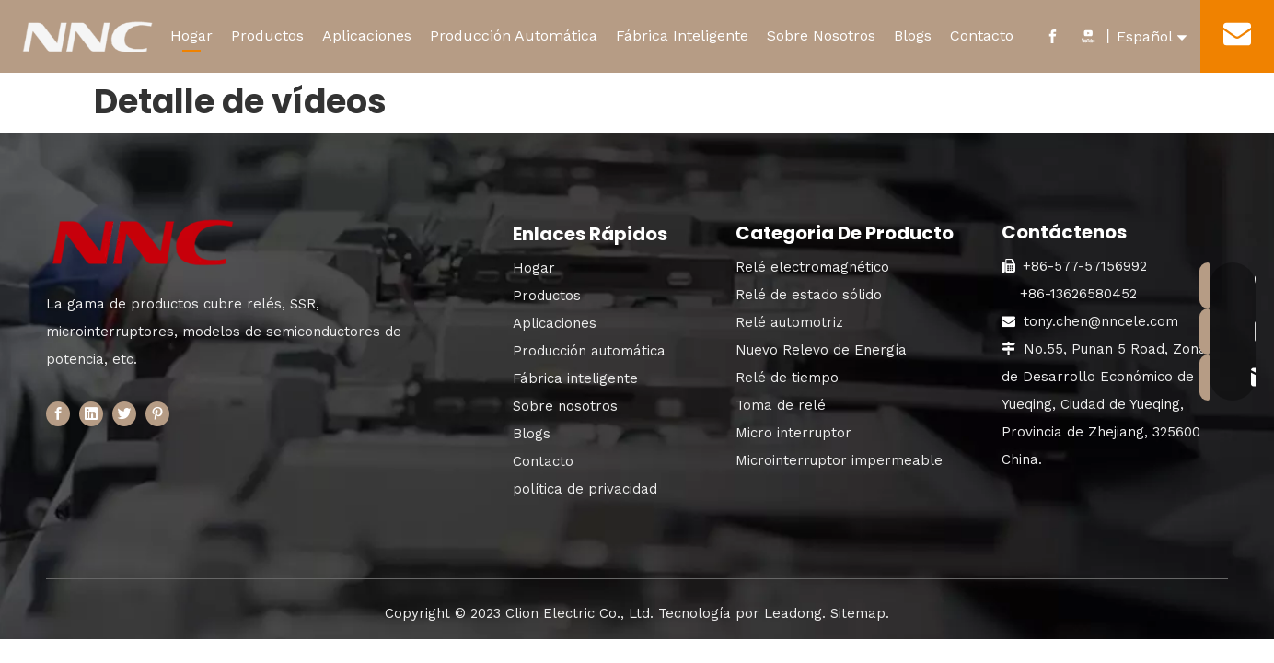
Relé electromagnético (812, 267)
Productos (267, 35)
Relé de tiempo (787, 377)
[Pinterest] (157, 414)
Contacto (981, 35)
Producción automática (589, 351)
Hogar (191, 35)
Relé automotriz (789, 322)
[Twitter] (124, 414)
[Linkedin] (91, 414)
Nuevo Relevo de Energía (821, 350)
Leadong (793, 613)
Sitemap (858, 613)
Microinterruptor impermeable (839, 460)
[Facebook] (58, 414)
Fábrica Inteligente (682, 35)
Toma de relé (780, 405)
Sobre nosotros (565, 406)
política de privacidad (585, 489)
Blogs (913, 35)
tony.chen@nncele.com (1101, 321)
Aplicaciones (366, 35)
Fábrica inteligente (575, 378)
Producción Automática (513, 35)
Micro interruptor (793, 433)
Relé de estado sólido (808, 294)
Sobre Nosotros (821, 35)
